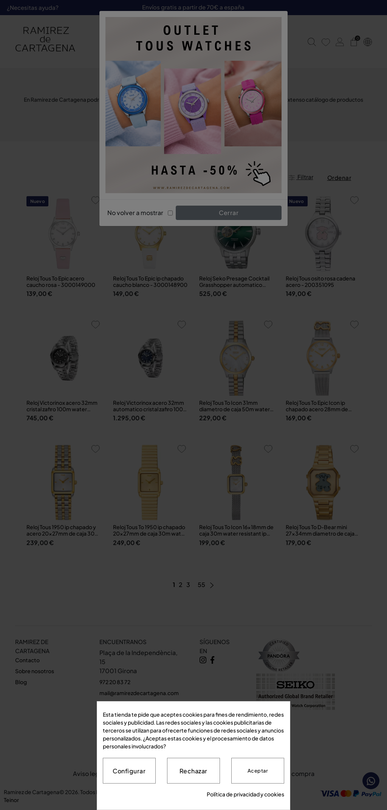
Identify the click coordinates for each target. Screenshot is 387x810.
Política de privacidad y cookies (245, 794)
